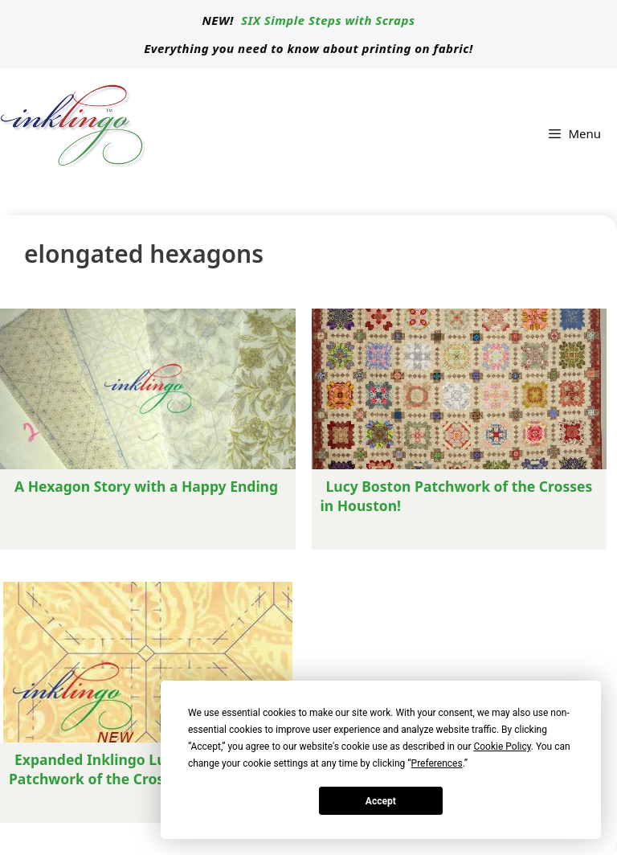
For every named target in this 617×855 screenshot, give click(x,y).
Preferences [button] (437, 763)
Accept (381, 801)
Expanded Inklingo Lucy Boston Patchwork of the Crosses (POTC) (122, 769)
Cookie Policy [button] (501, 746)
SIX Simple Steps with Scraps (328, 20)
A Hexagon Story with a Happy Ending (146, 486)
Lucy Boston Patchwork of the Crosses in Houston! (457, 496)
